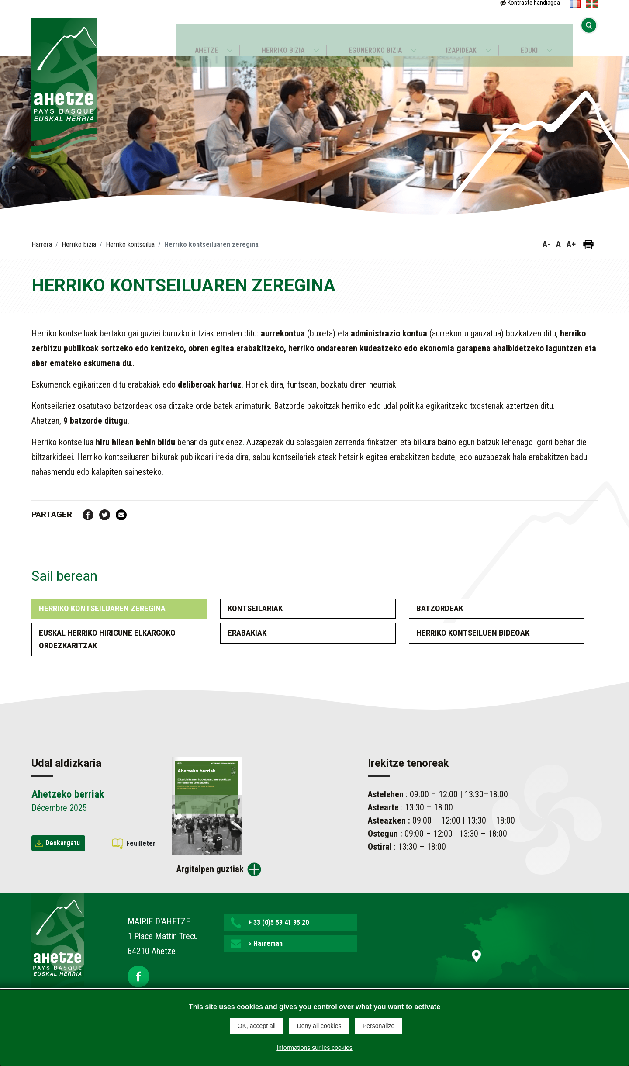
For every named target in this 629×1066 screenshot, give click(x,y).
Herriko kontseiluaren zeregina (102, 608)
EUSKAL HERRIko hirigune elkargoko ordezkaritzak (107, 639)
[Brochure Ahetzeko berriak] (207, 805)
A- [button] (546, 244)
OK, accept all (257, 1025)
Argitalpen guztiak (210, 869)
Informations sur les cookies (314, 1045)
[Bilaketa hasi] (589, 37)
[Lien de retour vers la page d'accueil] (57, 948)
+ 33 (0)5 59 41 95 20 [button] (278, 922)
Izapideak (463, 38)
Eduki (533, 38)
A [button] (558, 244)
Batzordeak (439, 608)
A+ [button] (571, 244)
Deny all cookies (319, 1025)
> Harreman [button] (265, 943)
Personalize (378, 1025)
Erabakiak (247, 633)
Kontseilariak (255, 608)
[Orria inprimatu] (588, 245)
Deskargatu (62, 843)
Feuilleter (141, 843)
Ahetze (202, 38)
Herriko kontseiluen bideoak (472, 633)
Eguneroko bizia (375, 38)
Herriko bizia (281, 38)
